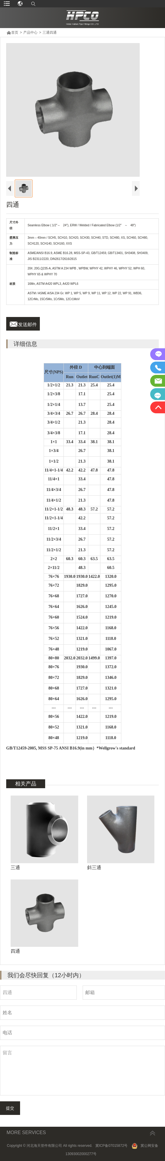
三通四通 (50, 32)
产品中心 (30, 32)
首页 (14, 32)
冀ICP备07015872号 (111, 1146)
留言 (82, 1070)
